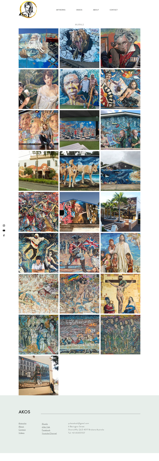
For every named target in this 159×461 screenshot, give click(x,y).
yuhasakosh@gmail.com (78, 423)
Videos (21, 432)
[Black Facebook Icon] (3, 235)
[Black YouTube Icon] (3, 230)
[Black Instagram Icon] (3, 225)
